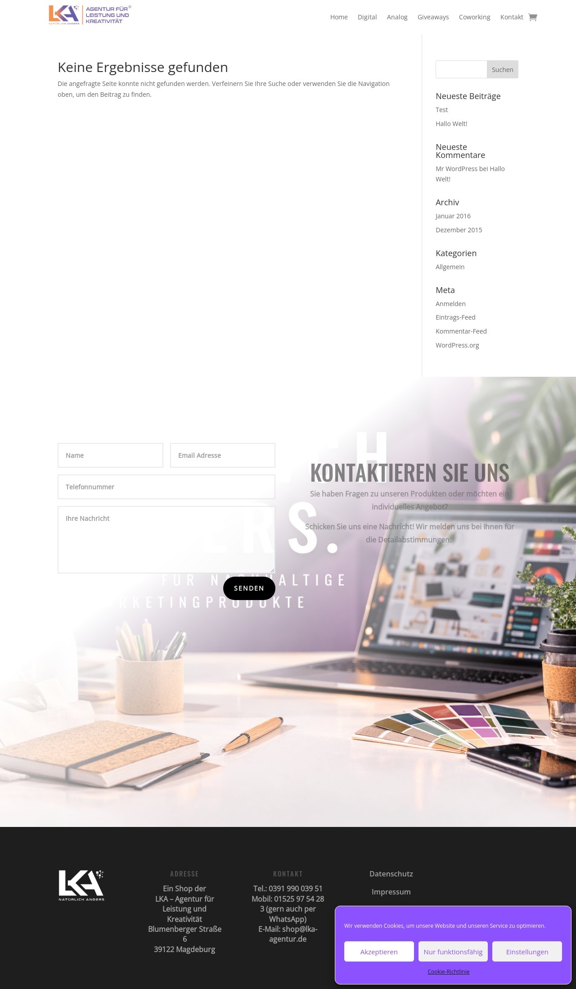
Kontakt (511, 17)
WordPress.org (457, 345)
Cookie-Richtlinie (449, 971)
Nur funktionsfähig (453, 951)
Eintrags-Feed (456, 317)
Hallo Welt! (451, 123)
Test (442, 109)
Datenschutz (391, 874)
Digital (367, 17)
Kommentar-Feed (461, 331)
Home (339, 17)
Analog (397, 17)
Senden (249, 588)
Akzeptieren (379, 951)
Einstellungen (527, 951)
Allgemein (450, 266)
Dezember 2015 (459, 230)
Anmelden (451, 303)
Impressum (391, 892)
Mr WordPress (456, 168)
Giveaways (433, 17)
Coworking (474, 17)
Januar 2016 (453, 216)
